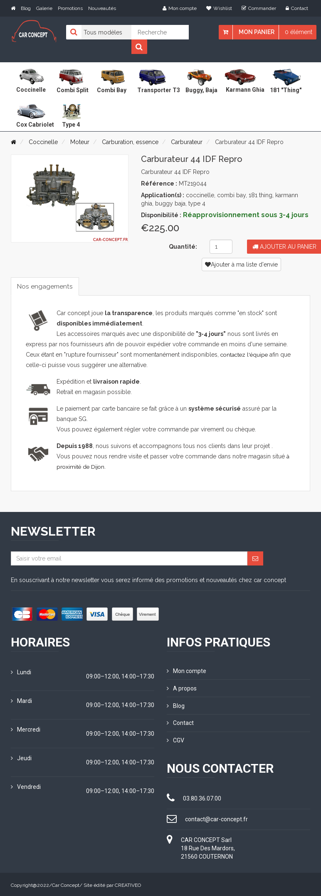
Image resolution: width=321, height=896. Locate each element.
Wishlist (219, 8)
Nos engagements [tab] (45, 286)
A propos (182, 688)
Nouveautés (102, 8)
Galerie (44, 8)
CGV (175, 739)
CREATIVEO (128, 883)
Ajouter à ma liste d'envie (241, 264)
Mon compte (180, 8)
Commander (259, 8)
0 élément (298, 32)
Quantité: (183, 246)
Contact (297, 8)
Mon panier (256, 32)
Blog (26, 8)
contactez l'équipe (245, 355)
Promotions (70, 8)
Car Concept (65, 883)
